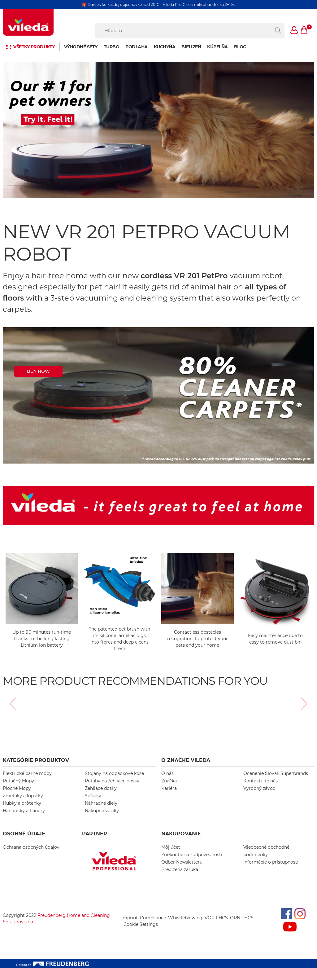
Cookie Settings (141, 924)
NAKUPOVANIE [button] (181, 834)
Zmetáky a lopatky (23, 796)
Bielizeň (191, 47)
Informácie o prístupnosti (270, 862)
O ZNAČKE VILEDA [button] (185, 760)
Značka (169, 781)
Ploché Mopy (17, 788)
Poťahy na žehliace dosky (112, 781)
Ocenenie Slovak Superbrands (275, 773)
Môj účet (170, 847)
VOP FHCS (216, 918)
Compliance (153, 918)
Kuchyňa (165, 47)
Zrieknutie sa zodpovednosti (191, 854)
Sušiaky (93, 796)
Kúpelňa (217, 47)
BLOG (240, 47)
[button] (294, 30)
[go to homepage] (28, 22)
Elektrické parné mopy (27, 773)
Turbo (111, 47)
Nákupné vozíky (102, 810)
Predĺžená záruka (179, 869)
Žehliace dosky (101, 788)
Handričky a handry (24, 810)
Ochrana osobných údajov (31, 847)
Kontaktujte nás (260, 781)
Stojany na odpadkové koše (114, 773)
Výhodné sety (81, 47)
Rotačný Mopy (18, 781)
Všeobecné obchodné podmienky (266, 850)
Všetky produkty (34, 47)
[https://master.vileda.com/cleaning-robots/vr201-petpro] (158, 395)
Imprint (129, 918)
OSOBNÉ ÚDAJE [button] (24, 834)
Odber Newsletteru (181, 862)
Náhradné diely (101, 803)
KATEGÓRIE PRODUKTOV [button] (36, 760)
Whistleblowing (185, 918)
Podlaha (136, 47)
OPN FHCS (242, 918)
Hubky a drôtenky (22, 803)
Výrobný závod (259, 788)
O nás (167, 773)
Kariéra (169, 788)
